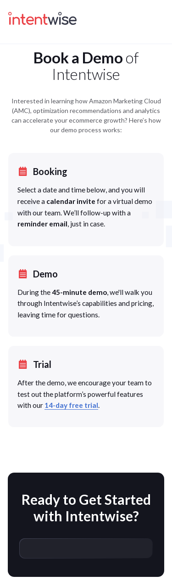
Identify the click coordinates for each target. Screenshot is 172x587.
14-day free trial (71, 405)
